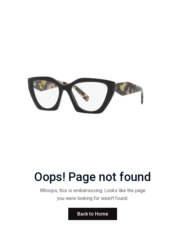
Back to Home (92, 214)
